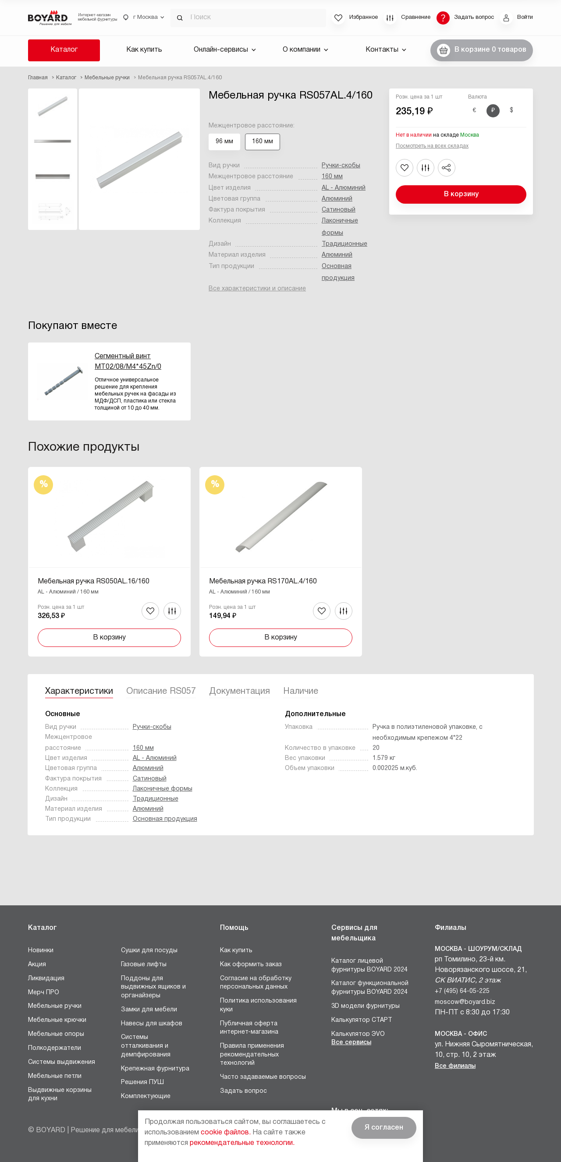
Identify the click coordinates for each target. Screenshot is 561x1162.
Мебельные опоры (56, 1034)
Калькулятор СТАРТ (361, 1020)
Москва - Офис (461, 1034)
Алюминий (337, 199)
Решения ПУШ (142, 1082)
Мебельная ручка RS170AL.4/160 (263, 582)
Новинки (40, 951)
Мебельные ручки (55, 1006)
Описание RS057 (161, 692)
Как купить (144, 50)
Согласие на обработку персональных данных (255, 983)
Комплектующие (145, 1096)
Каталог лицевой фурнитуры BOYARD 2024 (369, 965)
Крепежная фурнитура (155, 1069)
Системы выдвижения (61, 1062)
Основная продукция (165, 819)
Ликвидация (46, 979)
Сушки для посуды (149, 951)
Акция (37, 965)
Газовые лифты (144, 965)
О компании (305, 50)
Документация (239, 692)
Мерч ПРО (43, 993)
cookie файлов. (226, 1133)
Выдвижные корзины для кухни (60, 1095)
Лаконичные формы (162, 789)
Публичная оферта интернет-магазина (249, 1028)
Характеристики (79, 692)
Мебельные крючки (57, 1020)
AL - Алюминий (344, 188)
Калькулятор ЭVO (358, 1034)
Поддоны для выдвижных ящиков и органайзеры (153, 987)
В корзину (461, 194)
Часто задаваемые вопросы (263, 1077)
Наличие (300, 692)
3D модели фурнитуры (365, 1006)
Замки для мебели (149, 1010)
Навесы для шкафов (151, 1024)
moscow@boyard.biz (465, 1002)
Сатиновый (338, 210)
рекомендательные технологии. (242, 1143)
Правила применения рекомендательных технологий (252, 1054)
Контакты (386, 50)
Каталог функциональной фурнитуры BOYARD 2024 (369, 988)
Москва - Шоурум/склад (478, 949)
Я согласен (384, 1128)
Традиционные (344, 244)
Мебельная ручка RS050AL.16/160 (93, 582)
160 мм (332, 177)
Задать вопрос (243, 1091)
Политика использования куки (258, 1005)
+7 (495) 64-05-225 (462, 991)
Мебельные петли (55, 1076)
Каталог (64, 50)
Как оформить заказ (251, 965)
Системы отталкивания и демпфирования (145, 1046)
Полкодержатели (54, 1048)
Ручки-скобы (341, 166)
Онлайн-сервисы (225, 50)
